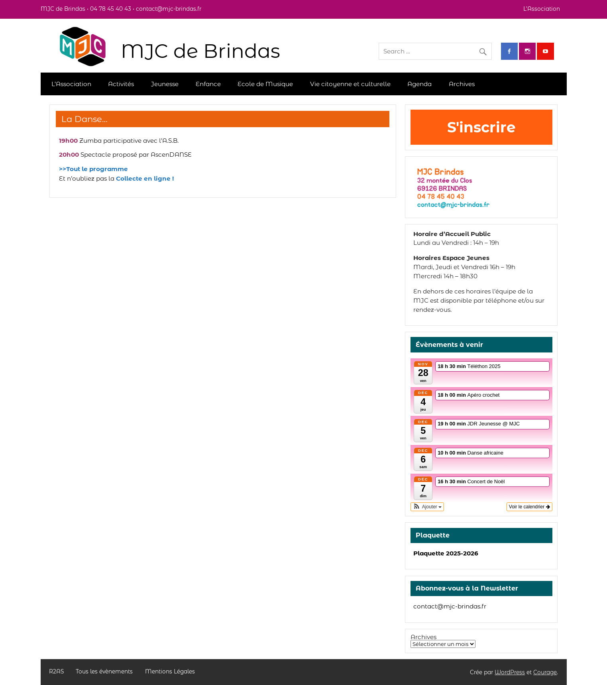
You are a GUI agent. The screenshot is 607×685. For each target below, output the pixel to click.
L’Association (541, 9)
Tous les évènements (104, 672)
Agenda (419, 84)
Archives (462, 84)
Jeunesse (165, 84)
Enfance (208, 84)
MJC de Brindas (200, 51)
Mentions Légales (170, 672)
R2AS (56, 672)
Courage (545, 672)
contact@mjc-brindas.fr (449, 606)
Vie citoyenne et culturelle (350, 84)
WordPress (510, 672)
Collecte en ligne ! (145, 178)
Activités (121, 84)
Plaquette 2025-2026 (445, 553)
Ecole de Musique (265, 84)
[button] (427, 507)
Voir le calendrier (529, 507)
